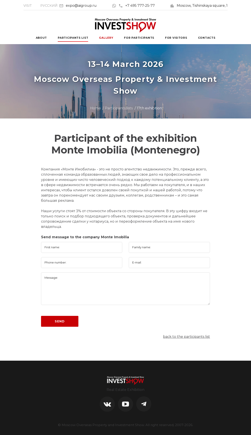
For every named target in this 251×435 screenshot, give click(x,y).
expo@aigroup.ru (81, 5)
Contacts (206, 37)
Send (59, 321)
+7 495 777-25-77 (137, 5)
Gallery (106, 37)
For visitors (176, 37)
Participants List (73, 37)
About (41, 37)
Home (95, 108)
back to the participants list (186, 337)
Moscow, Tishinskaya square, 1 (202, 5)
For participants (139, 37)
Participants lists (119, 108)
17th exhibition (149, 108)
